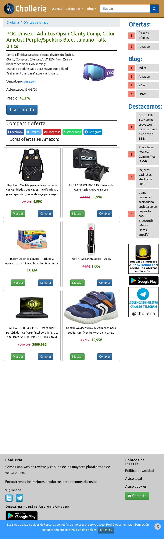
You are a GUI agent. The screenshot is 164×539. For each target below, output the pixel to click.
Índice (143, 68)
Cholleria (13, 22)
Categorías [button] (73, 8)
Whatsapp (72, 132)
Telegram (93, 132)
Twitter (33, 132)
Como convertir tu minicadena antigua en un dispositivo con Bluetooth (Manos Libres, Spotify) (148, 213)
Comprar (45, 213)
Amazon (30, 81)
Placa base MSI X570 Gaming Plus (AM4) (147, 154)
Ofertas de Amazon (37, 22)
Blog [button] (90, 8)
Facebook (15, 132)
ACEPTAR (106, 530)
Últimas (57, 8)
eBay (142, 85)
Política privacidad (139, 471)
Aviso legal (133, 478)
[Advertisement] (143, 386)
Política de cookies (84, 530)
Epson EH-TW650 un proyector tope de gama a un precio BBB (148, 126)
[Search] (125, 8)
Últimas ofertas (144, 35)
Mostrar (18, 213)
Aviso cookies (136, 486)
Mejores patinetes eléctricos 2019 (145, 177)
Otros (143, 94)
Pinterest (52, 132)
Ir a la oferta (22, 109)
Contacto (137, 496)
